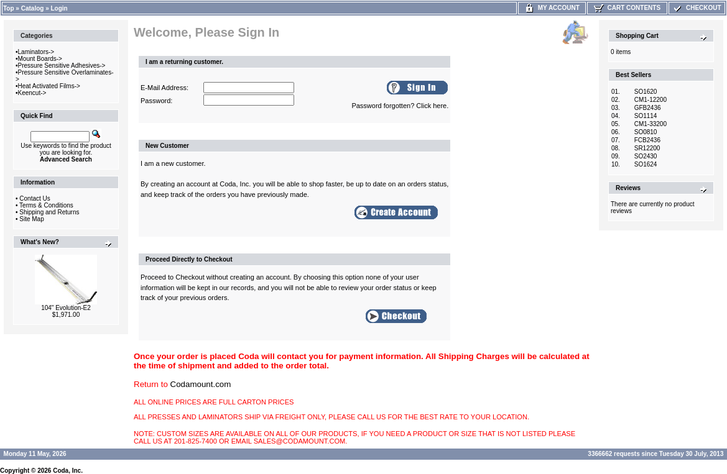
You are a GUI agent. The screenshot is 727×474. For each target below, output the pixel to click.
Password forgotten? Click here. (399, 105)
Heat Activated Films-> (49, 86)
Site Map (31, 219)
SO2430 (645, 156)
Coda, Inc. (68, 470)
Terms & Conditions (46, 205)
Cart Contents (627, 7)
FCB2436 (647, 140)
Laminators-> (36, 51)
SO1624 (645, 164)
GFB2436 (647, 107)
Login (59, 8)
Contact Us (34, 198)
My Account (552, 7)
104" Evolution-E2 (66, 307)
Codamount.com (200, 384)
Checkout (696, 7)
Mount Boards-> (40, 58)
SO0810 (645, 132)
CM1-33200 (650, 124)
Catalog (32, 8)
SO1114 (645, 115)
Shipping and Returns (49, 212)
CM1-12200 (650, 99)
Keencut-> (32, 92)
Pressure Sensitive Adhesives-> (62, 65)
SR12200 (647, 148)
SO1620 (645, 91)
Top (8, 8)
